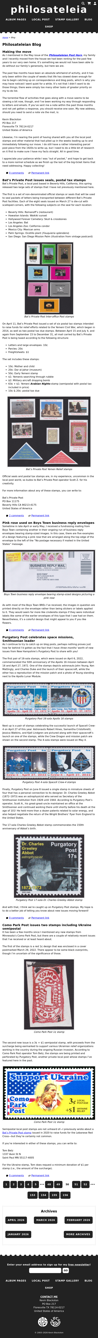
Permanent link (40, 172)
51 (76, 1184)
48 (49, 1184)
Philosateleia (49, 9)
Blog (88, 19)
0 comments (16, 172)
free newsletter (79, 1264)
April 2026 (16, 1220)
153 (32, 1195)
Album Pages (16, 19)
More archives (78, 1234)
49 (58, 1184)
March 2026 (45, 1220)
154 (43, 1195)
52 (85, 1184)
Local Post (41, 19)
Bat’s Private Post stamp (16, 1132)
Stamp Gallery (67, 19)
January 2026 (18, 1234)
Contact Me (49, 1296)
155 (54, 1195)
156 (65, 1195)
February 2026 (78, 1220)
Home (5, 37)
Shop (49, 26)
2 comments (16, 515)
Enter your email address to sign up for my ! (49, 1264)
